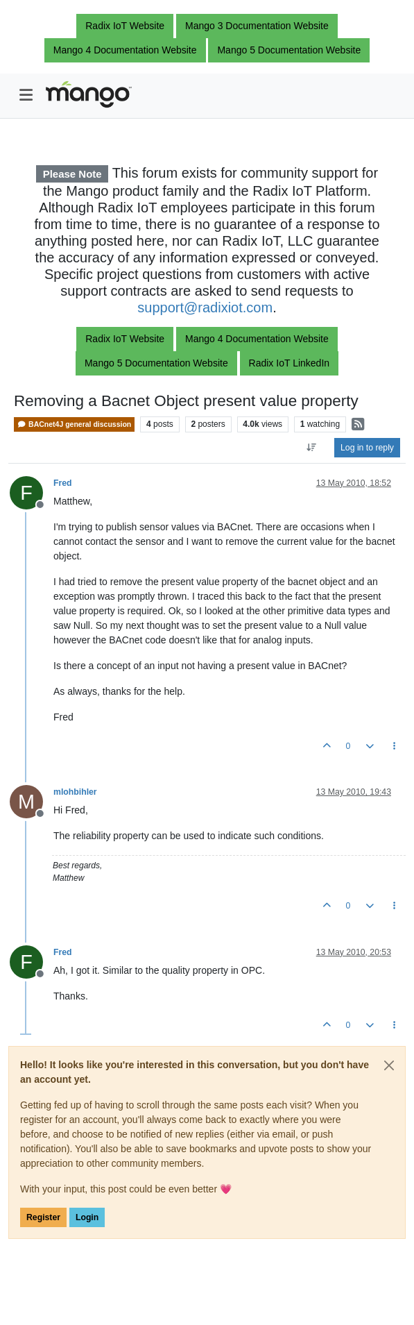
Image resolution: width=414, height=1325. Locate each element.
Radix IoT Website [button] (124, 25)
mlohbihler (75, 792)
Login (87, 1217)
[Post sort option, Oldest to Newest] (311, 447)
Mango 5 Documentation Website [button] (289, 50)
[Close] (389, 1065)
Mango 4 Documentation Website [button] (125, 50)
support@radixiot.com (205, 307)
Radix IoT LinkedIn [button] (289, 363)
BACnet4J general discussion (74, 424)
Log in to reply (367, 448)
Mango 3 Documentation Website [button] (257, 25)
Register (43, 1217)
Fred (62, 483)
